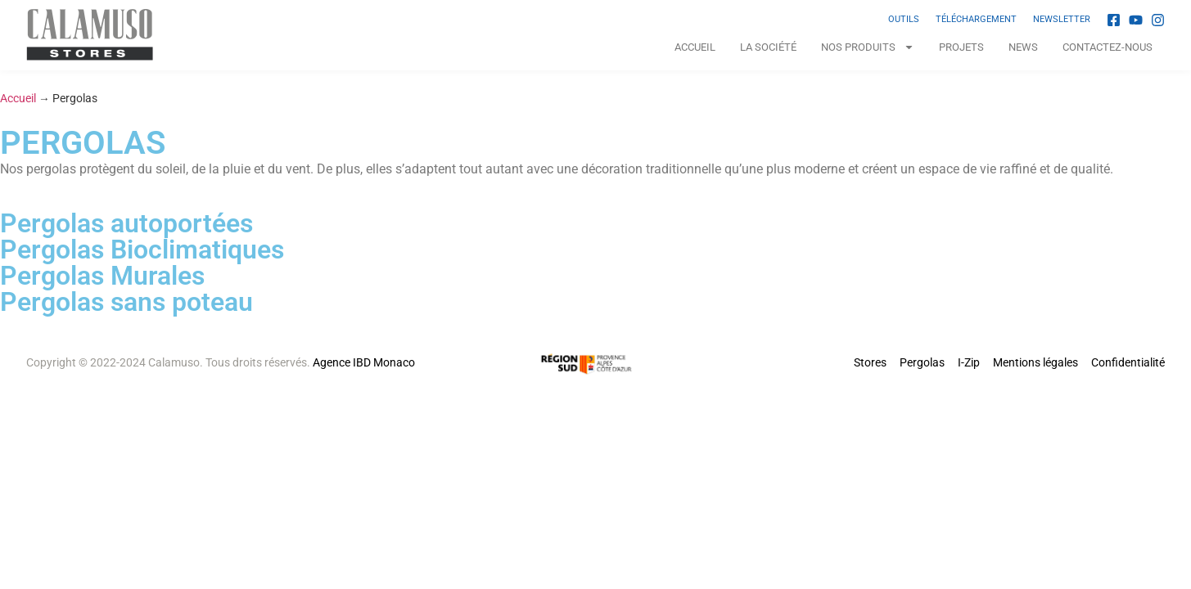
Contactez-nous (1107, 47)
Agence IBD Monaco (364, 362)
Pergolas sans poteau (126, 301)
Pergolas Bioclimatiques (142, 249)
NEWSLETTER (1061, 19)
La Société (768, 47)
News (1023, 47)
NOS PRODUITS (867, 47)
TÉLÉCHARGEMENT (976, 19)
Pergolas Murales (102, 275)
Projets (961, 47)
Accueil (694, 47)
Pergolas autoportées (126, 223)
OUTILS (903, 19)
